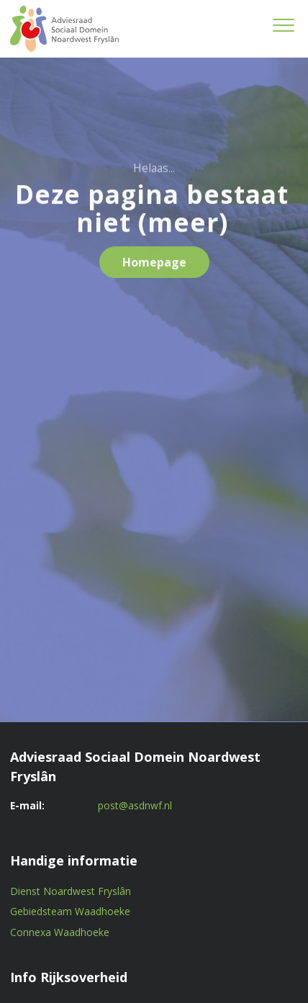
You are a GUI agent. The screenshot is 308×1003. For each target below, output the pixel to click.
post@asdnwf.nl (135, 805)
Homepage (154, 265)
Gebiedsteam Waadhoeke (70, 911)
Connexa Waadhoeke (59, 932)
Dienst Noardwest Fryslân (70, 891)
